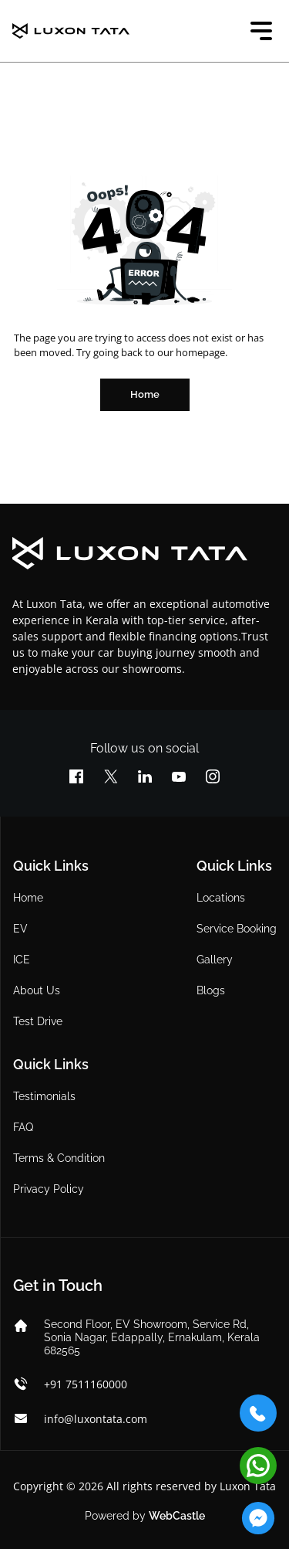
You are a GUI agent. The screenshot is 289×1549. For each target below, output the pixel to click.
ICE (21, 959)
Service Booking (237, 928)
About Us (36, 990)
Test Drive (37, 1021)
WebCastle (177, 1516)
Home (28, 898)
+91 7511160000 (85, 1384)
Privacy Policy (48, 1189)
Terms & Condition (59, 1158)
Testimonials (44, 1096)
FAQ (23, 1127)
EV (20, 928)
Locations (221, 898)
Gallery (215, 959)
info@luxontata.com (95, 1418)
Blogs (211, 990)
